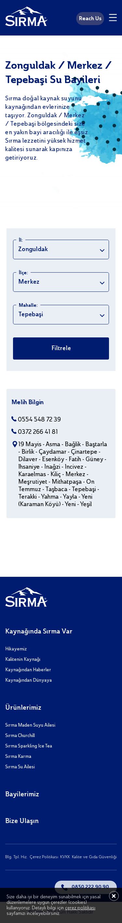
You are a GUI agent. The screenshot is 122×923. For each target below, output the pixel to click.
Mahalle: (28, 305)
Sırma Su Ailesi (20, 767)
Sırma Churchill (20, 735)
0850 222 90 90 (90, 887)
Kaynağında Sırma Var (39, 632)
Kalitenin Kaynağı (22, 659)
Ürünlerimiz (23, 708)
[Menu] (113, 18)
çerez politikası (80, 908)
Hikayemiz (16, 649)
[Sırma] (26, 18)
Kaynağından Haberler (28, 670)
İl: (21, 240)
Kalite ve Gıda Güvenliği (94, 857)
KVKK (65, 857)
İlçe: (23, 273)
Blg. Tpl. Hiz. (16, 857)
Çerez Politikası (44, 857)
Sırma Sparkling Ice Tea (28, 746)
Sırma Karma (18, 756)
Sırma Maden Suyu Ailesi (30, 725)
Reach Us (90, 18)
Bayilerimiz (22, 794)
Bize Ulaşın (22, 821)
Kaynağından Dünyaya (28, 680)
